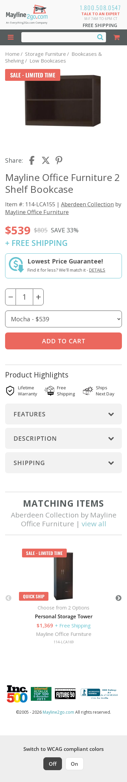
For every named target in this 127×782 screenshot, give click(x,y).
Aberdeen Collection (87, 204)
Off (53, 763)
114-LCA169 (64, 641)
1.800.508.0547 (100, 7)
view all (94, 523)
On (74, 763)
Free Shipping (100, 25)
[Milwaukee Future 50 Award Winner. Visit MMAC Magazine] (65, 693)
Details (97, 270)
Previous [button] (8, 598)
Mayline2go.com (58, 712)
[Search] (100, 36)
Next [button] (118, 598)
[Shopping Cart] (116, 37)
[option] (63, 598)
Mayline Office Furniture (37, 212)
